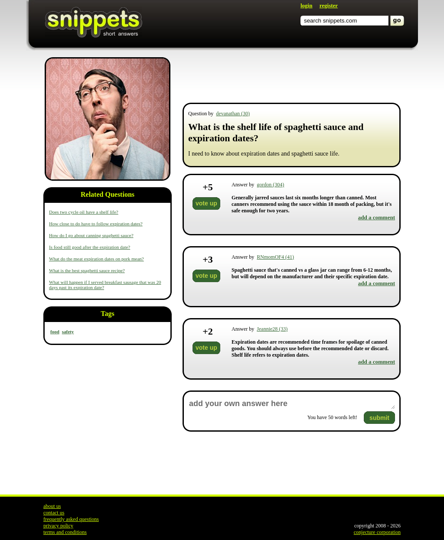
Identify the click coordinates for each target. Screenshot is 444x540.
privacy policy (58, 526)
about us (52, 506)
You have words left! (332, 417)
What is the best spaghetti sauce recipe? (87, 270)
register (329, 5)
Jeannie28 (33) (272, 329)
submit (379, 417)
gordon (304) (270, 185)
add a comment (376, 217)
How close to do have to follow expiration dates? (96, 223)
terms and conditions (65, 532)
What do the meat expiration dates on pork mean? (96, 258)
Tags (107, 313)
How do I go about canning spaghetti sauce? (91, 235)
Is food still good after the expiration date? (89, 247)
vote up (206, 203)
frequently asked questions (71, 519)
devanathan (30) (233, 114)
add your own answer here (291, 403)
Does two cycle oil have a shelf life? (83, 212)
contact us (53, 513)
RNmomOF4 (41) (275, 257)
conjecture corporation (377, 532)
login (306, 5)
